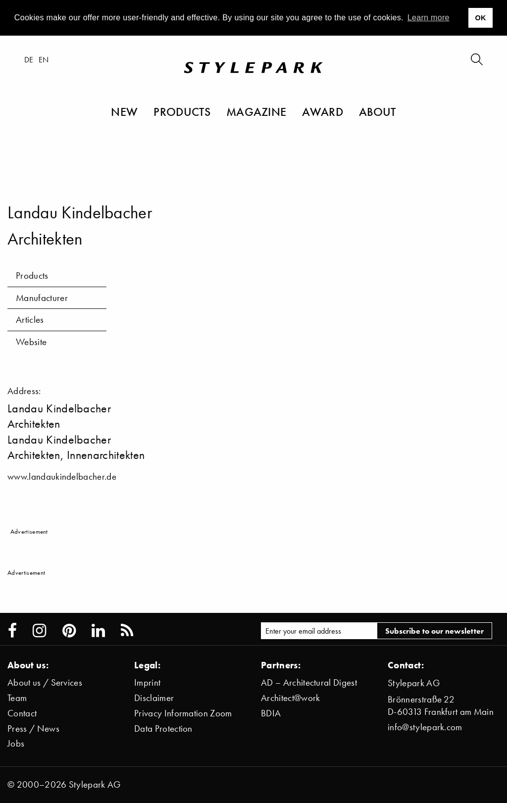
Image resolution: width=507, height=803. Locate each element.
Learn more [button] (428, 17)
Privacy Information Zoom (183, 713)
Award (322, 111)
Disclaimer (154, 697)
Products (181, 111)
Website (31, 342)
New (124, 111)
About (377, 111)
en (44, 60)
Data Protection (163, 728)
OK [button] (480, 18)
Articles (30, 319)
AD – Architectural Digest (309, 682)
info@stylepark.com (425, 727)
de (29, 60)
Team (17, 697)
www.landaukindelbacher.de (61, 476)
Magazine (256, 111)
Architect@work (290, 697)
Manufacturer (42, 297)
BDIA (271, 713)
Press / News (33, 728)
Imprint (147, 682)
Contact (22, 713)
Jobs (15, 743)
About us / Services (44, 682)
